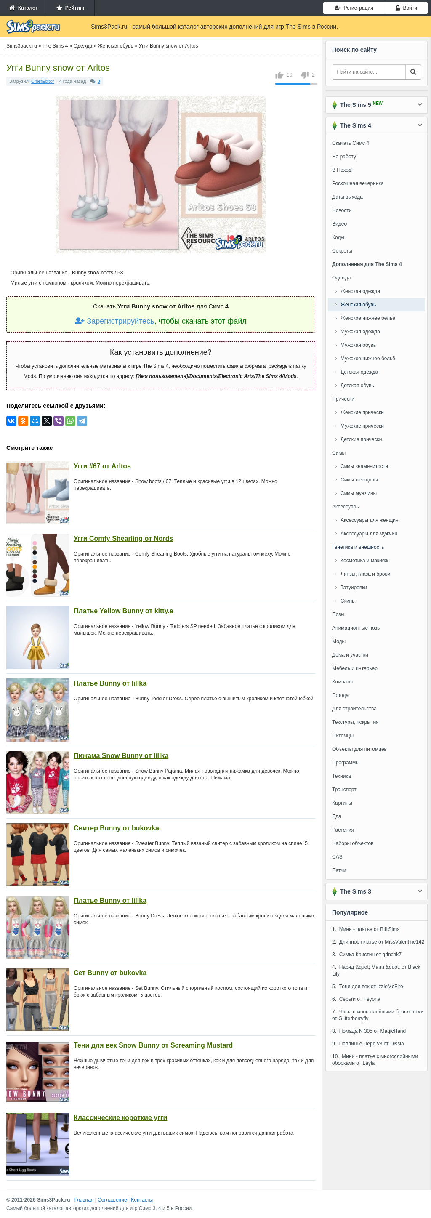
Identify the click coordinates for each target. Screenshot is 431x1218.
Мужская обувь (358, 345)
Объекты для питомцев (359, 749)
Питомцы (343, 736)
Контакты (142, 1200)
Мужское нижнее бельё (368, 359)
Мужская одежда (360, 332)
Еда (336, 816)
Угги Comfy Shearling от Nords (123, 538)
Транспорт (344, 789)
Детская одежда (359, 372)
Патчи (339, 870)
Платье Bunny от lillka (110, 683)
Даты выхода (347, 197)
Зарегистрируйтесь (114, 321)
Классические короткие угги (120, 1117)
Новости (341, 210)
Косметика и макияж (364, 561)
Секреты (342, 251)
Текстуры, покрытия (355, 722)
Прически (343, 399)
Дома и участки (350, 655)
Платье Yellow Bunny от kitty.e (123, 610)
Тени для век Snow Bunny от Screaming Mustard (153, 1045)
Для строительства (354, 709)
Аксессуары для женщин (370, 520)
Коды (338, 237)
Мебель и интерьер (355, 668)
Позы (338, 614)
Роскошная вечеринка (358, 183)
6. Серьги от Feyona (356, 999)
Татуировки (354, 587)
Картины (342, 803)
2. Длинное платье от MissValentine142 (378, 942)
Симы (339, 453)
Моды (339, 641)
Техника (341, 776)
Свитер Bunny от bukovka (116, 828)
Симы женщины (359, 480)
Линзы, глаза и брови (366, 574)
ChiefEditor (42, 81)
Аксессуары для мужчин (369, 534)
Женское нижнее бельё (368, 318)
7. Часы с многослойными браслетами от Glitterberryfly (378, 1015)
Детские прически (361, 439)
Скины (348, 601)
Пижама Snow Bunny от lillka (121, 755)
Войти (406, 8)
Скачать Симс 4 (350, 143)
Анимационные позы (356, 628)
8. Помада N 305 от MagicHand (369, 1031)
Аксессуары (346, 507)
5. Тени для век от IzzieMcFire (367, 986)
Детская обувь (357, 385)
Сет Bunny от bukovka (110, 972)
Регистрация (354, 8)
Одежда (341, 278)
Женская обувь (358, 305)
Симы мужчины (359, 493)
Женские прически (362, 412)
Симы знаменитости (364, 466)
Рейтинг (70, 8)
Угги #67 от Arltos (102, 466)
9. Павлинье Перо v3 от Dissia (368, 1044)
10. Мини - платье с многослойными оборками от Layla (375, 1059)
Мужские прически (362, 426)
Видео (339, 224)
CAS (337, 857)
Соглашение (112, 1200)
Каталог (23, 8)
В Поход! (342, 170)
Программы (345, 763)
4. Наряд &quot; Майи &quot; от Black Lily (376, 970)
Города (340, 695)
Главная (84, 1200)
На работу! (344, 157)
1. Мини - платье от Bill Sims (365, 929)
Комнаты (342, 682)
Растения (343, 830)
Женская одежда (360, 291)
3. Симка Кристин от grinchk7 (367, 954)
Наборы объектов (353, 843)
